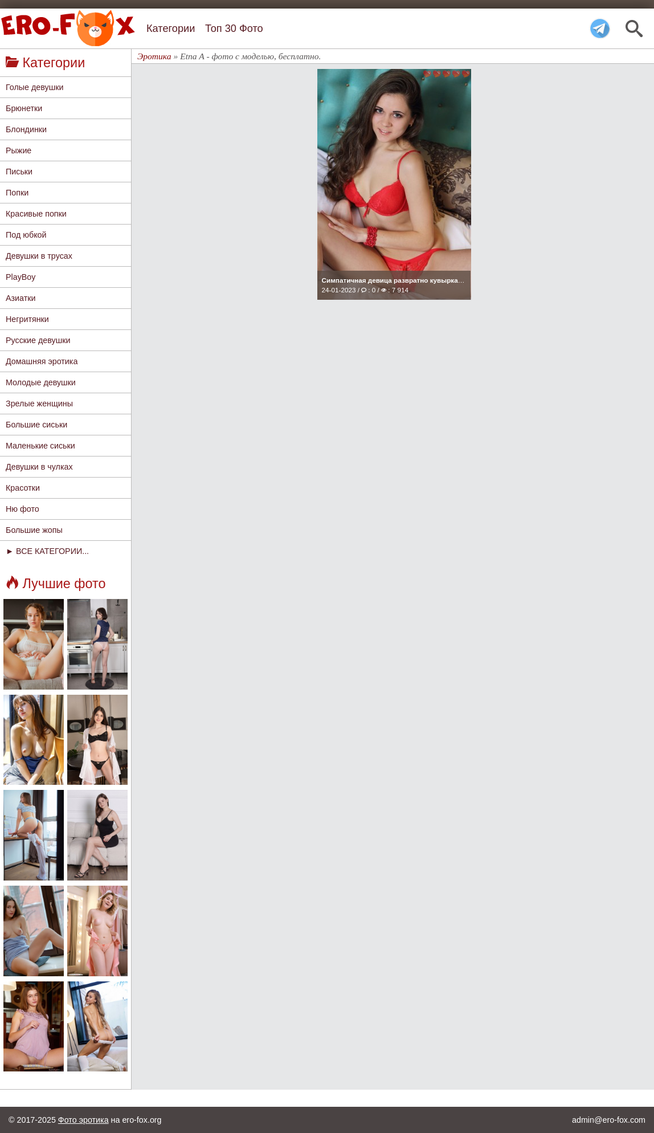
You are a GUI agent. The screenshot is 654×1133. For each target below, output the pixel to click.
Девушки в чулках (39, 466)
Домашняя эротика (41, 361)
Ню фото (22, 508)
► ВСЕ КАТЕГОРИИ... (47, 551)
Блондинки (26, 129)
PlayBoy (20, 277)
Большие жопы (34, 530)
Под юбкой (26, 234)
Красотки (23, 487)
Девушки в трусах (39, 255)
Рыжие (18, 150)
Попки (17, 192)
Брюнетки (24, 108)
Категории (170, 28)
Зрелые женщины (39, 403)
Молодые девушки (41, 382)
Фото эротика (83, 1119)
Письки (19, 171)
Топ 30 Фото (234, 28)
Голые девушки (34, 87)
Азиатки (21, 298)
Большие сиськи (36, 424)
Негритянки (27, 319)
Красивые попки (36, 213)
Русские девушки (38, 340)
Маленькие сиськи (40, 445)
